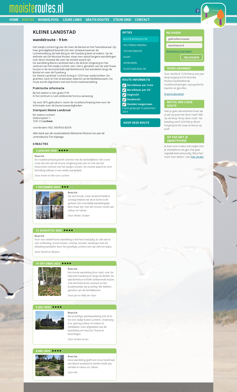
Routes (28, 20)
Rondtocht (133, 99)
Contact (142, 20)
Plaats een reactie (134, 69)
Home (13, 20)
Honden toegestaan (139, 104)
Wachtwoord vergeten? (179, 51)
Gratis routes (97, 20)
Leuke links (72, 20)
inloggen (191, 57)
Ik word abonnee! (174, 94)
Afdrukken (130, 63)
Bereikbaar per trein (140, 85)
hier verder (197, 157)
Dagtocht (133, 94)
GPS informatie (132, 51)
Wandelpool (48, 20)
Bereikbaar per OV (138, 90)
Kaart (127, 57)
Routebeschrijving (135, 45)
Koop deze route (136, 122)
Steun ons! (122, 20)
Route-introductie (135, 39)
